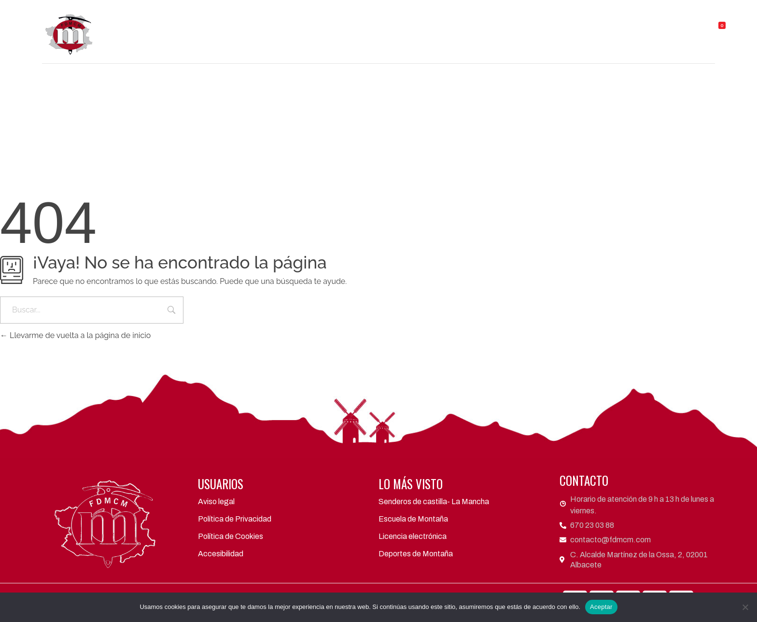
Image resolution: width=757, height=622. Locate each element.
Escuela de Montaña (413, 519)
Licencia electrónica (412, 536)
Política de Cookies (230, 536)
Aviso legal (216, 501)
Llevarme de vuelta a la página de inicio (75, 335)
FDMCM (275, 19)
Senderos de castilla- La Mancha (433, 501)
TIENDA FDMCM (653, 19)
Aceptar (601, 606)
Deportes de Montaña (415, 554)
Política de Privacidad (234, 519)
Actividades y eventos (459, 19)
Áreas (380, 19)
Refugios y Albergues (566, 19)
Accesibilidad (220, 554)
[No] (745, 607)
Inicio (228, 19)
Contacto (447, 41)
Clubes (328, 19)
